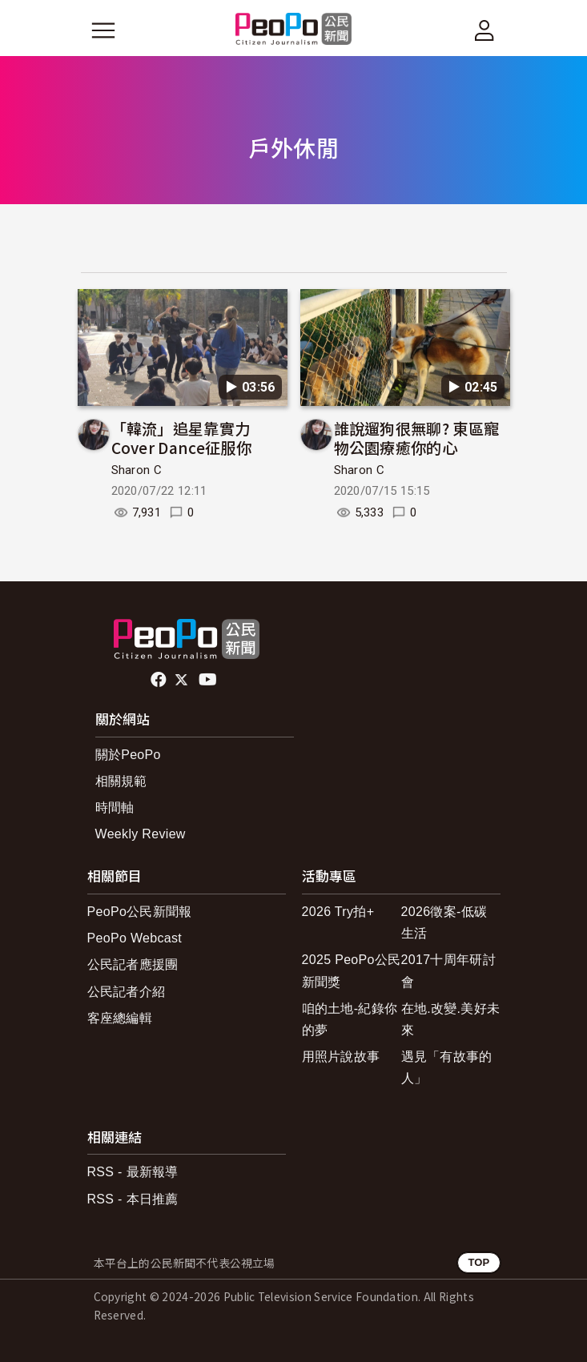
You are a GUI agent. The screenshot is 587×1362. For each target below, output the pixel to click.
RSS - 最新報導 (133, 1172)
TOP (478, 1262)
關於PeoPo (128, 754)
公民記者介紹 (126, 991)
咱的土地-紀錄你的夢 (350, 1019)
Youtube (209, 680)
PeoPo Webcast (135, 938)
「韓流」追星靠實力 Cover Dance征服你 (181, 437)
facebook (160, 680)
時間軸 (115, 807)
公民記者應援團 (133, 964)
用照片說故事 (341, 1056)
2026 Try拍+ (338, 911)
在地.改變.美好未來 (451, 1019)
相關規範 (121, 781)
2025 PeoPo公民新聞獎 (351, 970)
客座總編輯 (120, 1018)
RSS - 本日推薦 (133, 1199)
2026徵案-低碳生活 (444, 922)
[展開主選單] (103, 30)
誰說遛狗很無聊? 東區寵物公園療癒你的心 (417, 437)
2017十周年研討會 (448, 970)
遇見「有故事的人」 (447, 1067)
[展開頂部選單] (484, 30)
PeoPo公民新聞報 (139, 911)
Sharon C (137, 470)
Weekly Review (140, 834)
